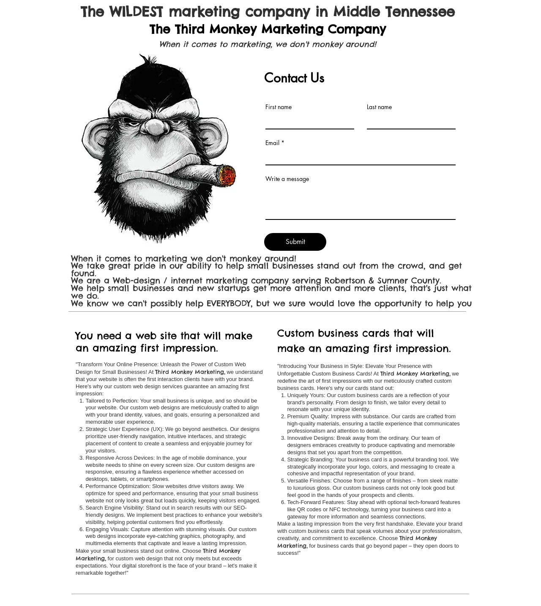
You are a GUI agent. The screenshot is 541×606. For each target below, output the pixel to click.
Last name (379, 107)
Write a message (287, 179)
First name (278, 107)
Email (272, 143)
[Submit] (295, 242)
